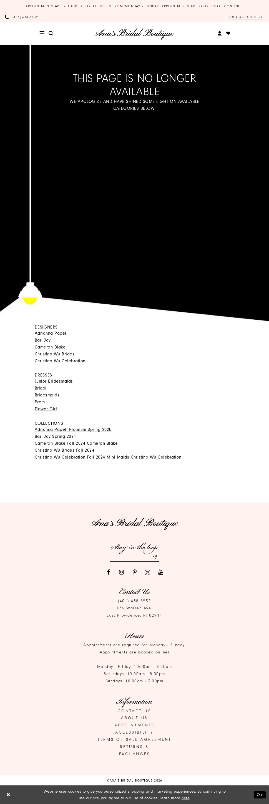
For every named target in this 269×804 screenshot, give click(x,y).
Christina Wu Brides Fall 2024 (64, 450)
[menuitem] (42, 33)
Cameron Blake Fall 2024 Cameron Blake (76, 443)
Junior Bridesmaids (54, 381)
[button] (42, 33)
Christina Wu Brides (55, 354)
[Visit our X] (147, 572)
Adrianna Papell (51, 333)
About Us (134, 718)
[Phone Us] (21, 17)
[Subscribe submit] (155, 557)
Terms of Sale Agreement (134, 739)
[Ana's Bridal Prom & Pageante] (134, 33)
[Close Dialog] (8, 795)
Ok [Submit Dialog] (260, 794)
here (186, 798)
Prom (40, 402)
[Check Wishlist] (228, 33)
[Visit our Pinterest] (134, 572)
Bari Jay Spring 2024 (55, 436)
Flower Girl (46, 409)
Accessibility (134, 732)
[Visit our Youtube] (161, 572)
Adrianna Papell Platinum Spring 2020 (73, 429)
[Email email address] (134, 557)
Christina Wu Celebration (60, 360)
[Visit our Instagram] (121, 572)
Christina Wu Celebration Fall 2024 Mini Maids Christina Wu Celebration (108, 457)
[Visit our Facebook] (108, 572)
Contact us (134, 711)
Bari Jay (43, 340)
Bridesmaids (47, 395)
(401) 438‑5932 (134, 601)
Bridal (41, 388)
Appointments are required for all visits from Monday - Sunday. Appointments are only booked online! (134, 6)
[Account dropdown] (219, 33)
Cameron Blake (50, 347)
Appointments (134, 725)
